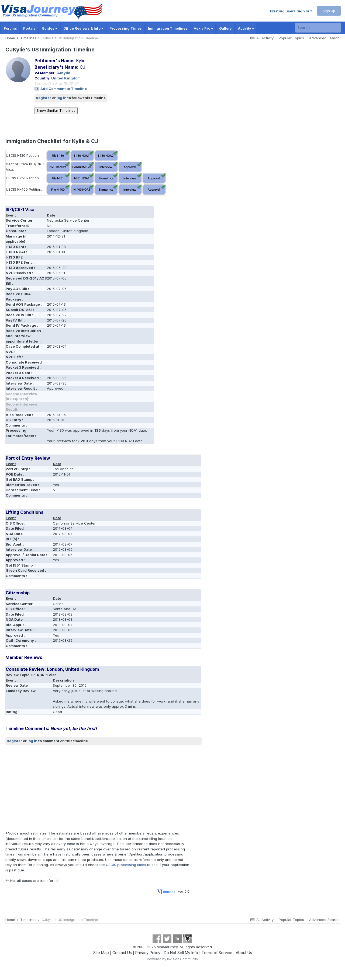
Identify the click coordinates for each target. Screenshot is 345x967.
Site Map (101, 952)
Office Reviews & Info (83, 28)
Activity (246, 28)
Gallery (225, 28)
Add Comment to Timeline (63, 88)
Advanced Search (324, 38)
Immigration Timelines (168, 28)
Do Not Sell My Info (181, 952)
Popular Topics (291, 38)
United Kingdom (66, 78)
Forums (10, 28)
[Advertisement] (103, 788)
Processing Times (125, 28)
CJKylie (63, 73)
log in (62, 98)
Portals (29, 28)
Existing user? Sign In (291, 11)
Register (43, 98)
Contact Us (122, 952)
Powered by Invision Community (172, 959)
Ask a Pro (203, 28)
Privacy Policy (147, 952)
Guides (49, 28)
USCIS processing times (126, 865)
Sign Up (329, 11)
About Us (244, 952)
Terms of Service (217, 952)
